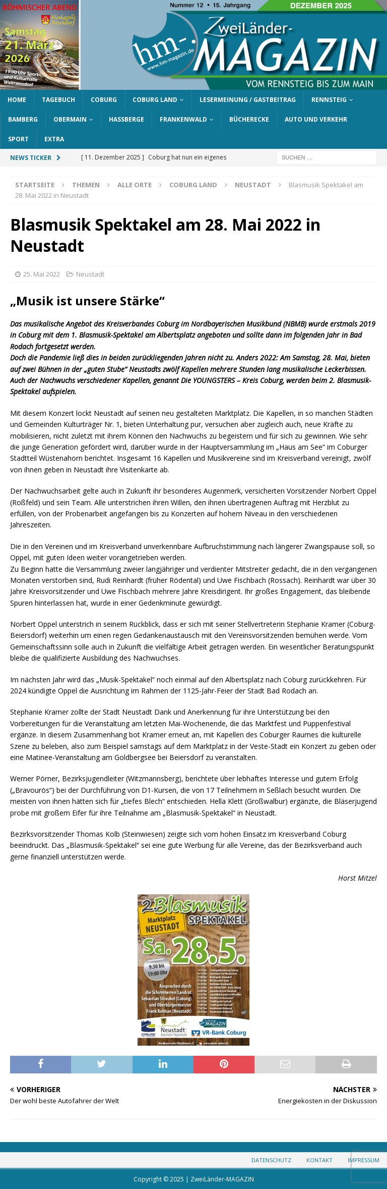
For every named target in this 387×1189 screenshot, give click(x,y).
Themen (86, 184)
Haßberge (126, 119)
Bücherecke (249, 119)
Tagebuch (58, 99)
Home (17, 99)
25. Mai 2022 (41, 274)
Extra (54, 139)
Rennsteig (329, 99)
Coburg (104, 99)
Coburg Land (155, 99)
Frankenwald (183, 119)
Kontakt (319, 1160)
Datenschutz (271, 1160)
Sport (18, 139)
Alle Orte (134, 184)
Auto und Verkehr (316, 119)
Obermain (70, 119)
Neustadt (90, 274)
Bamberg (23, 119)
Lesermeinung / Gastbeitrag (248, 99)
